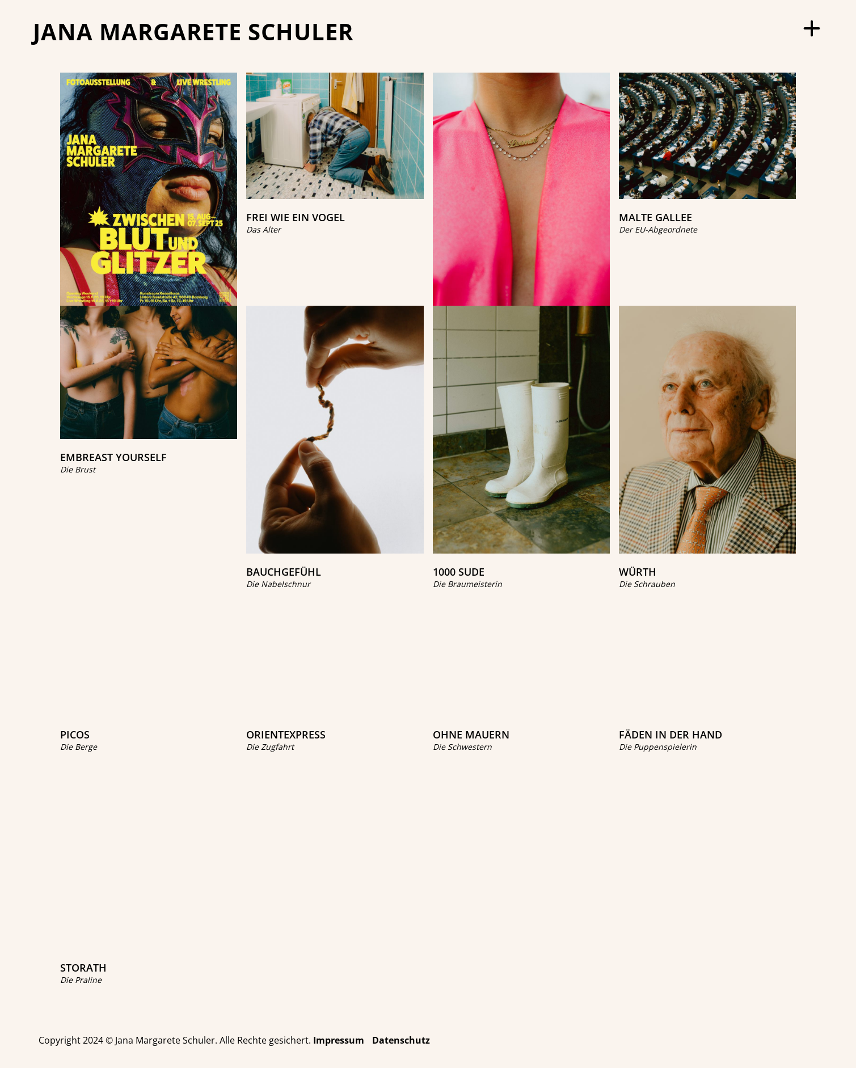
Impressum (338, 1040)
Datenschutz (401, 1040)
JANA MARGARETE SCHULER (193, 31)
